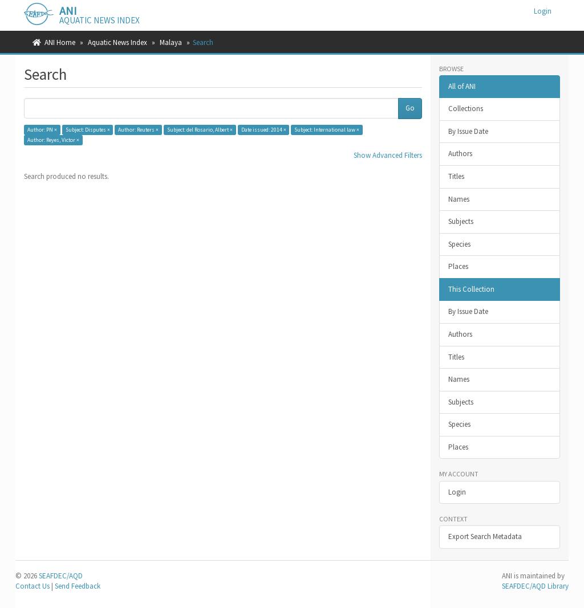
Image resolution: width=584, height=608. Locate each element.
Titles (456, 176)
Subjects (460, 221)
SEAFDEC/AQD (61, 576)
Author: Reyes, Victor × (53, 140)
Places (458, 266)
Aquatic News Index (117, 42)
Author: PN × (42, 129)
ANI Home (59, 42)
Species (459, 244)
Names (458, 199)
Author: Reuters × (138, 129)
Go (410, 108)
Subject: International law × (326, 129)
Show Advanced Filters (388, 155)
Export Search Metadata (485, 536)
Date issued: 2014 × (263, 129)
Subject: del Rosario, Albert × (200, 129)
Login (457, 492)
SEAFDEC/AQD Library (535, 586)
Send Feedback (77, 586)
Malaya (171, 42)
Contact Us (32, 586)
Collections (465, 108)
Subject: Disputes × (88, 129)
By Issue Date (468, 131)
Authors (460, 153)
